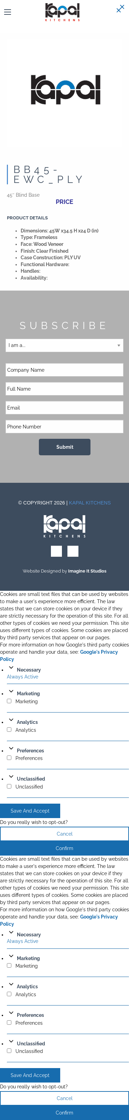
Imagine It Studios (87, 571)
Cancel (65, 834)
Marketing (28, 693)
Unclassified (31, 779)
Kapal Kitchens (90, 502)
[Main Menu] (7, 12)
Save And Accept (30, 811)
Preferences (30, 750)
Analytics (27, 722)
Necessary (29, 670)
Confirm (64, 848)
